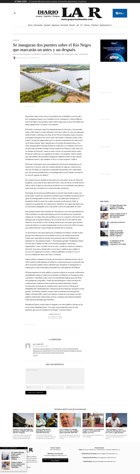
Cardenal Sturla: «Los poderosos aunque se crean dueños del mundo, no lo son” (93, 431)
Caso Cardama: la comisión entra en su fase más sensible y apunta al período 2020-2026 (69, 431)
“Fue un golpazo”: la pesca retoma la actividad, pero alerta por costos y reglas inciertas (116, 431)
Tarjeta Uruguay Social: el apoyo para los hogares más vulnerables (118, 215)
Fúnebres (95, 25)
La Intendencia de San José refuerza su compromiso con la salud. (118, 242)
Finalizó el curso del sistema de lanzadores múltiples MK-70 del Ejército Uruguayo (117, 233)
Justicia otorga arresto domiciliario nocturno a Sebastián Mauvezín (43, 431)
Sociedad (64, 25)
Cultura (87, 25)
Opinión (47, 25)
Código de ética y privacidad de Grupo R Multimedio (55, 460)
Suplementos (105, 25)
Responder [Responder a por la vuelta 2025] (35, 355)
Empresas (55, 25)
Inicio (30, 25)
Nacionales (38, 25)
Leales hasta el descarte (117, 222)
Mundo (72, 25)
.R (77, 25)
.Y (81, 25)
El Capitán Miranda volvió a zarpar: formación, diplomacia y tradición (57, 1)
